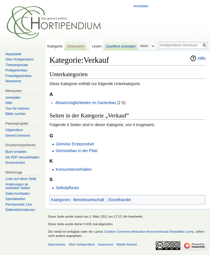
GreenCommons (17, 136)
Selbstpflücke (67, 188)
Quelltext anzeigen (121, 46)
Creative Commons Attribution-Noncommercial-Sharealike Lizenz (149, 231)
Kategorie (55, 46)
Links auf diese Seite (20, 179)
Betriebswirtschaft (88, 200)
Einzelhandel (119, 200)
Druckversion (15, 163)
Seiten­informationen (20, 210)
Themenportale (16, 65)
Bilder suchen (15, 114)
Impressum (105, 244)
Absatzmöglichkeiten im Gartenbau (85, 102)
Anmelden (140, 6)
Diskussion (75, 46)
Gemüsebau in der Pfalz (77, 150)
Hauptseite (13, 54)
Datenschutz (56, 244)
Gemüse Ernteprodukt (75, 144)
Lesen (97, 46)
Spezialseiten (15, 199)
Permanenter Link (18, 204)
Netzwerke (13, 81)
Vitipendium (14, 130)
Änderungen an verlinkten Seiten (17, 186)
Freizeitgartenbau (18, 76)
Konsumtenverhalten (73, 169)
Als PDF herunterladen (22, 157)
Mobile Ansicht (127, 244)
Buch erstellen (16, 152)
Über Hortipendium (19, 59)
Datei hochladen (17, 194)
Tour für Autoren (17, 108)
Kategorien (60, 200)
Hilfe (202, 58)
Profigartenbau (16, 70)
